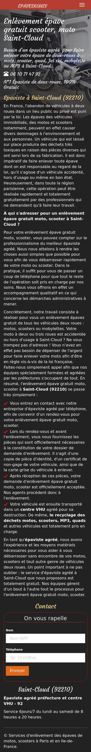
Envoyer (17, 670)
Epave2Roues (32, 6)
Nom (9, 630)
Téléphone (14, 649)
